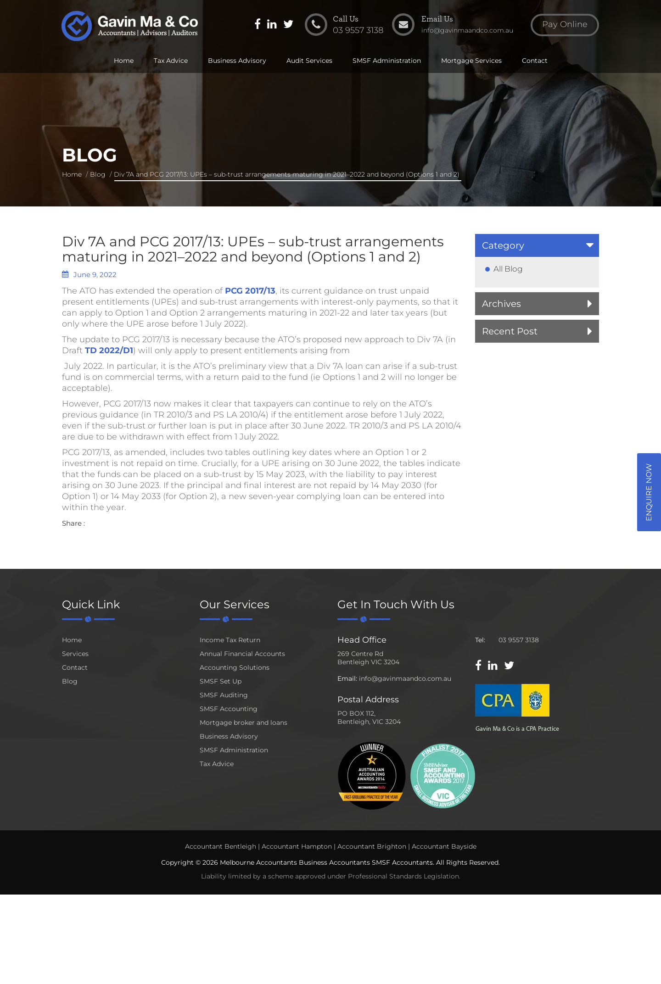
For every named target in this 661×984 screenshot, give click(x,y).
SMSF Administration (387, 60)
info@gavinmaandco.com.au (405, 678)
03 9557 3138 (519, 640)
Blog (98, 174)
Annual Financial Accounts (242, 654)
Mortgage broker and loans (243, 722)
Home (124, 60)
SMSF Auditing (224, 695)
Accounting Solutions (234, 667)
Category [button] (503, 245)
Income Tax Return (230, 640)
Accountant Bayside (444, 846)
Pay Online (565, 25)
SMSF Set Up (220, 681)
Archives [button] (501, 303)
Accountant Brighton (371, 846)
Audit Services (309, 60)
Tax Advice (171, 60)
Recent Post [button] (510, 331)
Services (75, 654)
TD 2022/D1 (109, 350)
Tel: (480, 640)
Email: (347, 678)
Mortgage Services (471, 60)
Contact (535, 60)
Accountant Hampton (297, 846)
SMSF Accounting (229, 709)
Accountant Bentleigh (220, 846)
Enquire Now (648, 492)
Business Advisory (237, 60)
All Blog (508, 268)
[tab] (537, 245)
